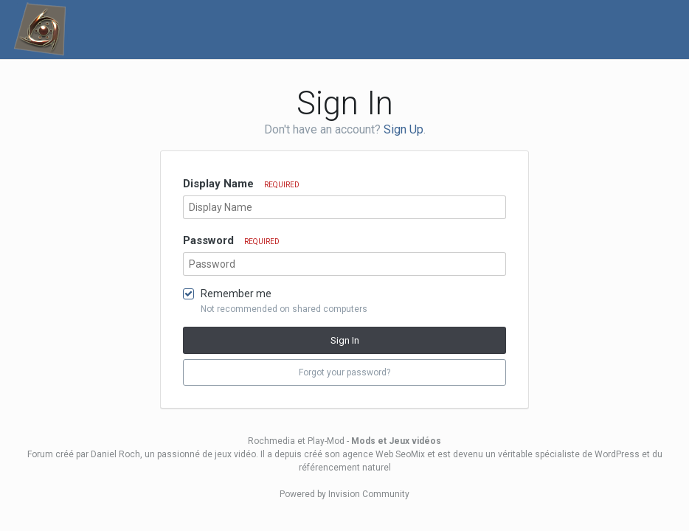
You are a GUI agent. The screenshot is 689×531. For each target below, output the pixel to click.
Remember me (236, 293)
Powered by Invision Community (344, 494)
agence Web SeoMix (383, 454)
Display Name (241, 183)
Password (231, 240)
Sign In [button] (344, 340)
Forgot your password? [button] (344, 372)
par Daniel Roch (108, 454)
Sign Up (403, 129)
